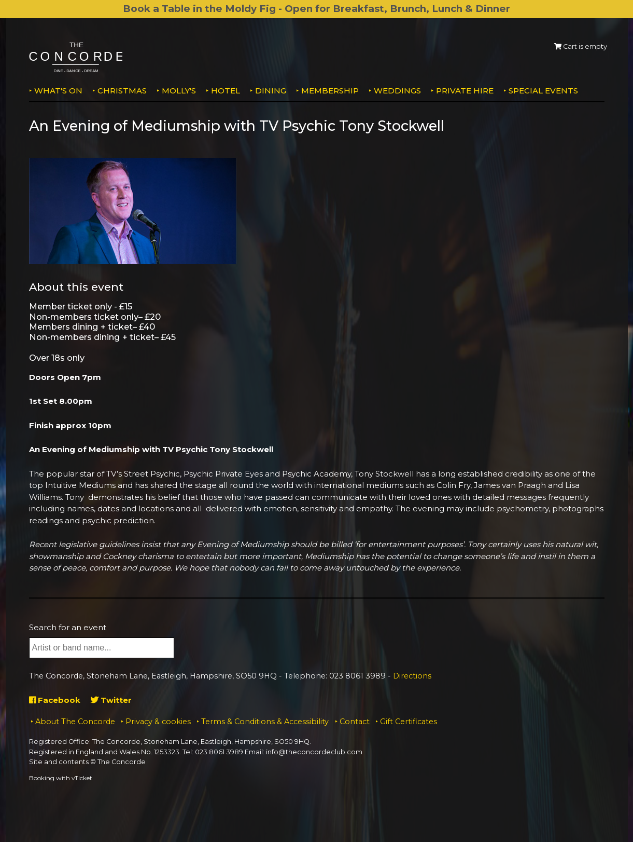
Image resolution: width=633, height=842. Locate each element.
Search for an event (67, 627)
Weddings (397, 91)
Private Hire (465, 91)
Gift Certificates (408, 721)
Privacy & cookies (158, 721)
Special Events (543, 91)
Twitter (111, 700)
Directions (412, 676)
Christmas (122, 91)
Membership (330, 91)
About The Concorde (75, 721)
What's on (58, 91)
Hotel (225, 91)
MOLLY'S (179, 91)
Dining (270, 91)
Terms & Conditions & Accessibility (265, 721)
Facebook (54, 700)
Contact (355, 721)
